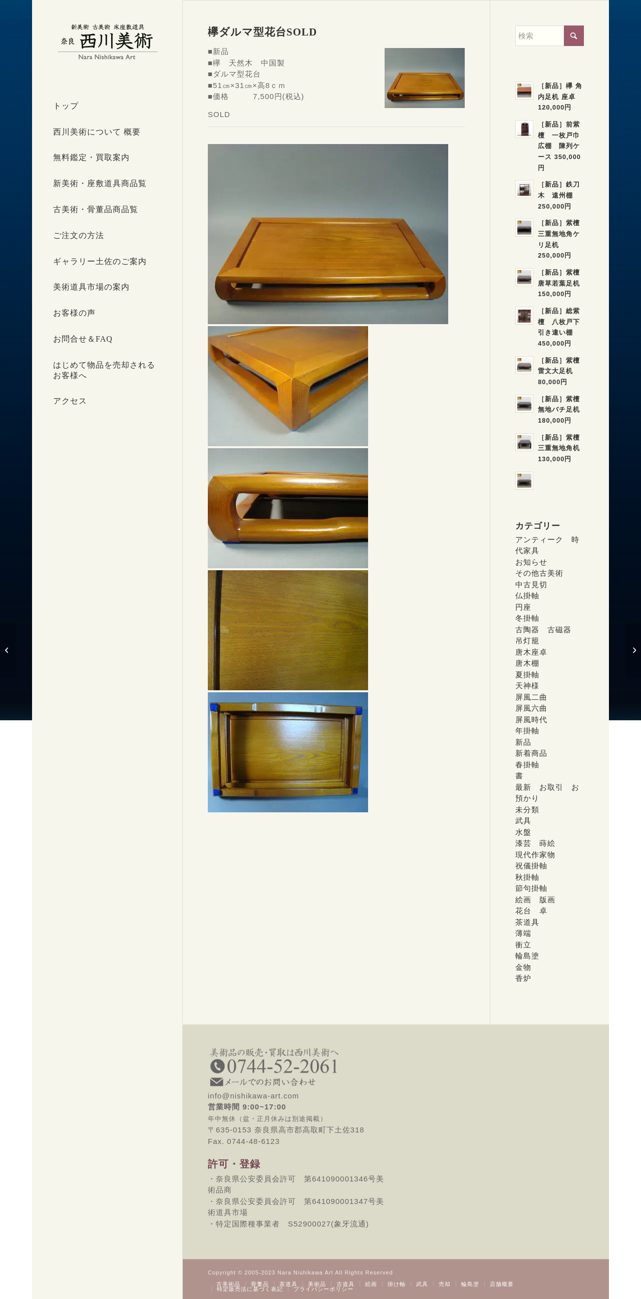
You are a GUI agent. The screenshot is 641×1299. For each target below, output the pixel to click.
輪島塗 (527, 955)
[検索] (549, 36)
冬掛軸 (527, 618)
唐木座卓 (531, 652)
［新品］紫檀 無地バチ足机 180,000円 (562, 409)
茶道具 (527, 922)
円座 (523, 607)
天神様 (527, 685)
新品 (523, 742)
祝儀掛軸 (531, 865)
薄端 (523, 933)
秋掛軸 (527, 877)
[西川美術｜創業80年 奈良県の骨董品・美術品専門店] (107, 41)
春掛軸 (527, 764)
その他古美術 (539, 573)
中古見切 (531, 584)
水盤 (523, 832)
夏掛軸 (527, 674)
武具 (523, 820)
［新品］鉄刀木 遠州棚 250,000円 (559, 195)
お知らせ (531, 562)
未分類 (527, 809)
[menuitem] (107, 107)
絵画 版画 (535, 899)
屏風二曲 (531, 697)
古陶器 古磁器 (543, 629)
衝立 (523, 944)
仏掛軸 (527, 595)
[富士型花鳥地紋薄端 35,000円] (633, 649)
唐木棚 (527, 663)
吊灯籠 (527, 640)
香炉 (523, 978)
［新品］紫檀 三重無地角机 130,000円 (562, 448)
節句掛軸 (531, 888)
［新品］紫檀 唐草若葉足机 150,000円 (562, 283)
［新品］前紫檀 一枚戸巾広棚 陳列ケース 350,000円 (559, 146)
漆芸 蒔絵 (535, 843)
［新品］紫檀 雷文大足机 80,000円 (562, 371)
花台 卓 (531, 910)
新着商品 (531, 753)
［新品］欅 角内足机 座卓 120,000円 (560, 96)
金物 (523, 967)
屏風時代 (531, 719)
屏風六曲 (531, 708)
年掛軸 (527, 730)
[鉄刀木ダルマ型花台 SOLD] (8, 649)
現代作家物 (535, 854)
